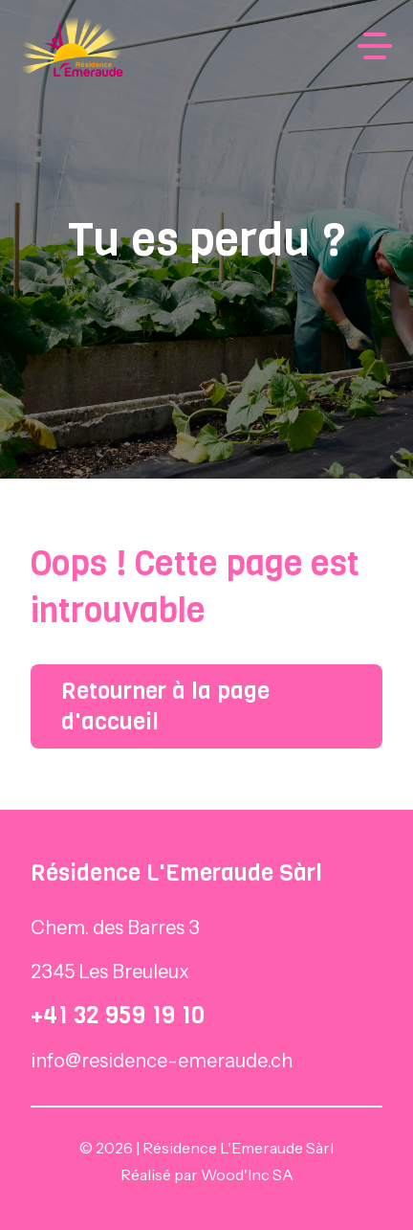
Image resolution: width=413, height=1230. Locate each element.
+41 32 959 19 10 (118, 1015)
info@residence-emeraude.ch (162, 1060)
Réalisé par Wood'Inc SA (206, 1174)
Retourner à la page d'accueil (165, 706)
